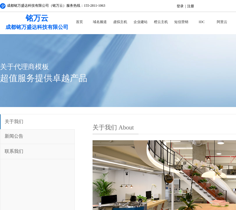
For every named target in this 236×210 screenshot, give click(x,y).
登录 (180, 6)
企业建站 (141, 22)
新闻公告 (14, 136)
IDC (202, 22)
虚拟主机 (120, 22)
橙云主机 (161, 22)
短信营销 (181, 22)
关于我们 (14, 121)
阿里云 (222, 22)
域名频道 (100, 22)
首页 (79, 22)
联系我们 (14, 151)
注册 (190, 6)
